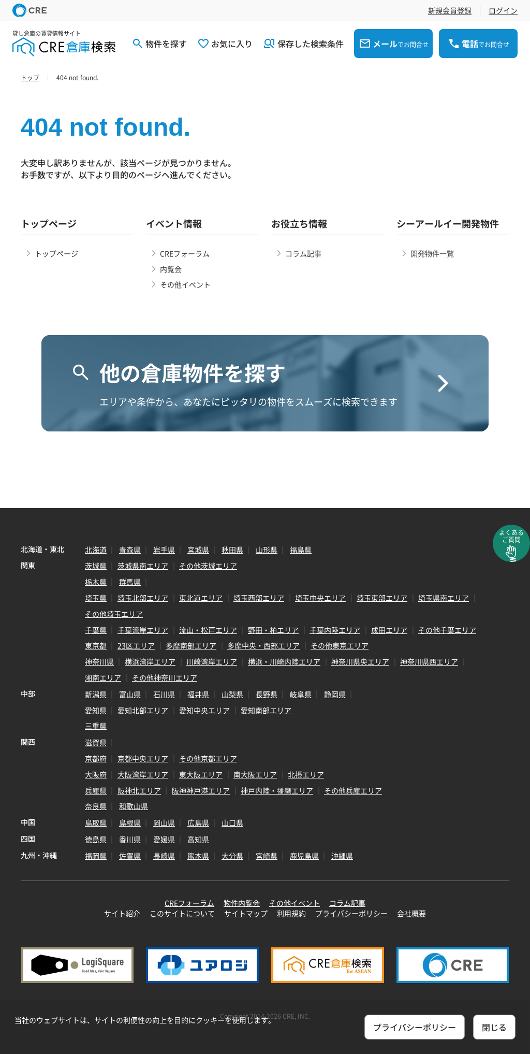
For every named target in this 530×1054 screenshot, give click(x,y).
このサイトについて (182, 913)
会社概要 (411, 913)
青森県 (130, 549)
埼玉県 (96, 598)
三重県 (96, 725)
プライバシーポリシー (351, 913)
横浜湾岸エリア (150, 661)
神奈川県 (99, 661)
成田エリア (389, 630)
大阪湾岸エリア (142, 774)
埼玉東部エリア (382, 598)
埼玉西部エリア (258, 598)
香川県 (130, 839)
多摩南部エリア (191, 645)
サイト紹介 (122, 913)
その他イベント (185, 284)
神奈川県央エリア (360, 661)
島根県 (130, 822)
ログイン (503, 10)
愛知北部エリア (142, 710)
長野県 (266, 694)
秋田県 (232, 549)
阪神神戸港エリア (201, 790)
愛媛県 (164, 839)
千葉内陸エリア (335, 630)
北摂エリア (306, 774)
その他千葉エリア (447, 630)
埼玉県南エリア (443, 598)
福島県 (301, 549)
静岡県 (335, 694)
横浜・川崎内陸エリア (284, 661)
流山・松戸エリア (208, 630)
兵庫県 (96, 790)
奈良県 (96, 806)
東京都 (96, 645)
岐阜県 (301, 694)
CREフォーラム (185, 253)
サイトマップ (246, 913)
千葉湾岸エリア (142, 630)
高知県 (198, 839)
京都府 (96, 758)
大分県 (232, 855)
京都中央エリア (142, 758)
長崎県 (164, 855)
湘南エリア (103, 677)
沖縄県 (342, 855)
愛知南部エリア (266, 710)
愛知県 (96, 710)
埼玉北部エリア (142, 598)
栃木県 (96, 581)
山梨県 (232, 694)
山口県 (232, 822)
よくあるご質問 (511, 536)
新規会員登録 (450, 10)
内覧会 (171, 269)
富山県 (130, 694)
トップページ (56, 253)
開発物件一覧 (432, 253)
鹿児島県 (304, 855)
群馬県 (130, 581)
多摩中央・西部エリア (263, 645)
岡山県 (164, 822)
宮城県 (198, 549)
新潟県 (96, 694)
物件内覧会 (242, 903)
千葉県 (96, 630)
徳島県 (96, 839)
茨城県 (96, 565)
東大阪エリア (201, 774)
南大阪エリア (255, 774)
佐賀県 (130, 855)
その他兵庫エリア (353, 790)
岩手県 (164, 549)
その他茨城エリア (208, 565)
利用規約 (291, 913)
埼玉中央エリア (320, 598)
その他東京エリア (340, 645)
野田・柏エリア (273, 630)
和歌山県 (133, 806)
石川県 (164, 694)
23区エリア (136, 645)
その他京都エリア (208, 758)
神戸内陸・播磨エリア (277, 790)
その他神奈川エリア (164, 677)
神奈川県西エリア (429, 661)
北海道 (96, 549)
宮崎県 (266, 855)
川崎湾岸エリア (211, 661)
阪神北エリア (139, 790)
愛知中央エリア (204, 710)
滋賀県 (96, 742)
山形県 (266, 549)
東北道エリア (201, 598)
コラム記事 (303, 253)
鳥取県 (96, 822)
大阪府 (96, 774)
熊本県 (198, 855)
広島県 (198, 822)
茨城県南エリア (142, 565)
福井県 (198, 694)
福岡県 (96, 855)
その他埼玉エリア (114, 614)
